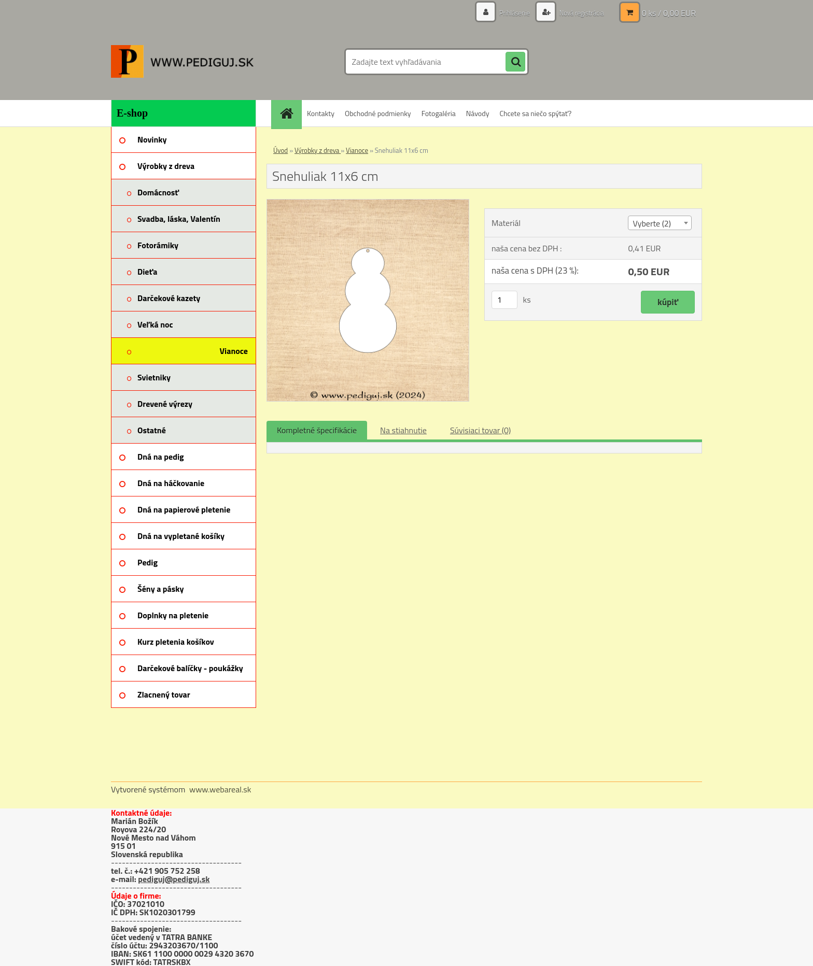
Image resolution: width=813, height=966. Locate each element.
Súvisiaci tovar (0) (480, 430)
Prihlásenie (508, 12)
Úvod (280, 150)
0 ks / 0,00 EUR (669, 13)
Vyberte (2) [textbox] (652, 223)
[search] (515, 62)
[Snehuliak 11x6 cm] (368, 203)
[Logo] (182, 62)
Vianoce (357, 150)
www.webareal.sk (220, 789)
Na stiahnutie (403, 430)
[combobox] (659, 223)
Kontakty (320, 113)
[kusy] (504, 300)
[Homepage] (290, 113)
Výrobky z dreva (318, 150)
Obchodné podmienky (378, 113)
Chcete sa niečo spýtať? (535, 113)
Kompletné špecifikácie (317, 430)
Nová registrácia (579, 12)
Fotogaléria (439, 113)
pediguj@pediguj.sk (173, 879)
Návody (477, 113)
